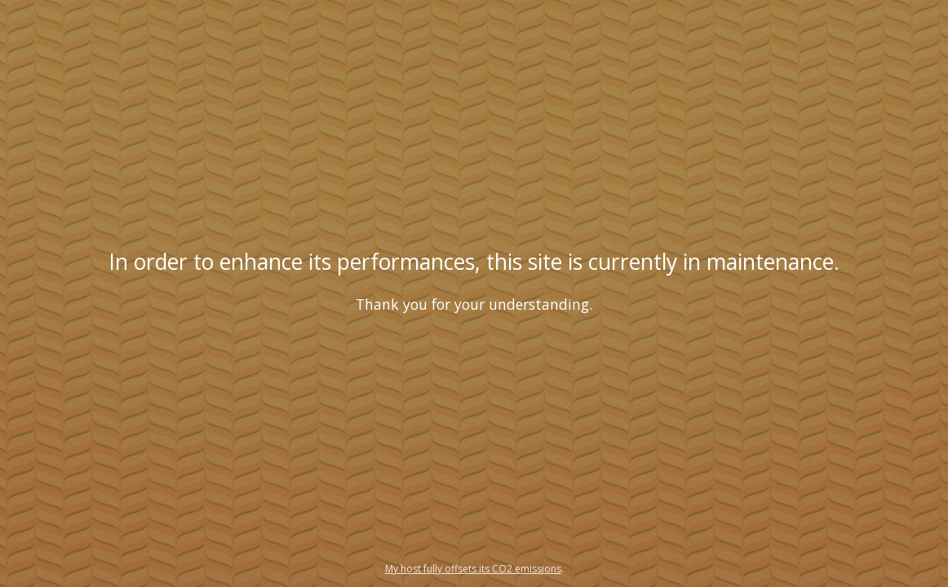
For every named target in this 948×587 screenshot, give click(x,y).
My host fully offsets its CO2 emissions (473, 569)
